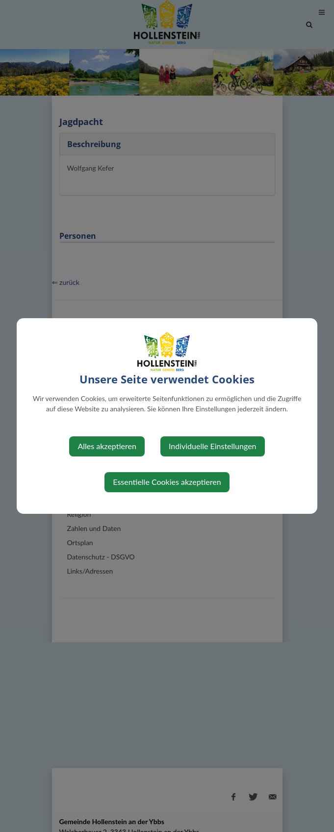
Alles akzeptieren (106, 446)
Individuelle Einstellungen (213, 446)
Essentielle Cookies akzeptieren (167, 481)
